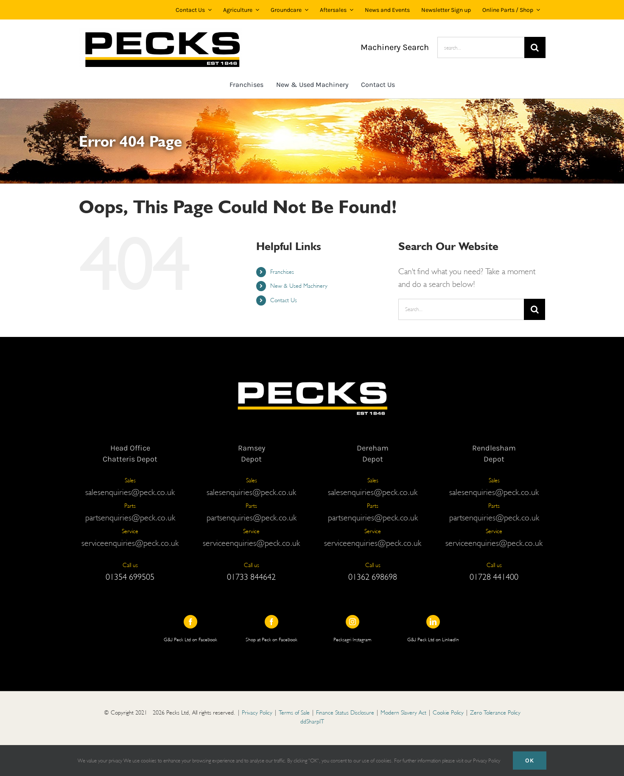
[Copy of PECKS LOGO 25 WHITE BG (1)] (160, 32)
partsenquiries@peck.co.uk (130, 517)
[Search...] (461, 309)
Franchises (282, 271)
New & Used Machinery (298, 285)
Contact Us (283, 300)
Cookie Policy (448, 712)
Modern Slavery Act (403, 712)
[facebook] (190, 622)
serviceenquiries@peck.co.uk (130, 543)
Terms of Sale (294, 712)
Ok (529, 760)
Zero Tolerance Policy (495, 712)
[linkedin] (433, 622)
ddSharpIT (312, 721)
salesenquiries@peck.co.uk (130, 492)
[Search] (535, 47)
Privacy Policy (257, 712)
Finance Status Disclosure (345, 712)
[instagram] (352, 622)
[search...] (480, 47)
